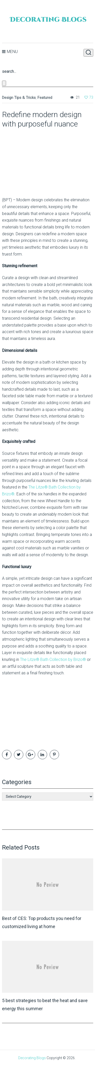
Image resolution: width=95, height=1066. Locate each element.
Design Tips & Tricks (19, 97)
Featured (44, 97)
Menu (12, 51)
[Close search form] (4, 83)
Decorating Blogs (32, 1058)
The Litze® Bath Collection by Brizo (53, 659)
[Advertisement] (33, 160)
